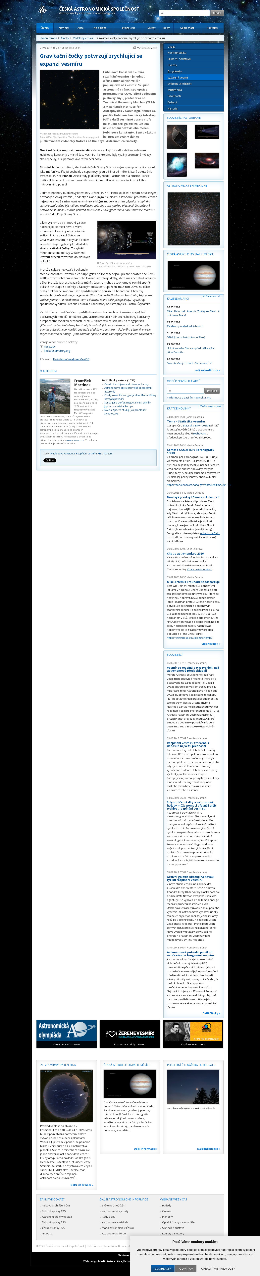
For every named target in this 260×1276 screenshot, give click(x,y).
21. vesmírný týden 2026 (58, 1065)
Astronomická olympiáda (57, 1216)
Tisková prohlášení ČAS (56, 1205)
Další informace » (82, 1185)
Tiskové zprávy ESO (54, 1222)
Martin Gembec (195, 445)
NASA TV (47, 1233)
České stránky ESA (53, 1228)
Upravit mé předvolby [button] (218, 1268)
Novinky (64, 28)
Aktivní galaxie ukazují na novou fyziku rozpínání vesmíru (190, 878)
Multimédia (175, 90)
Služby (151, 28)
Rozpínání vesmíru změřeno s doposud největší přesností (188, 744)
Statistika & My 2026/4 (196, 425)
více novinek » (211, 643)
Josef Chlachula (195, 417)
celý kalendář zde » (207, 370)
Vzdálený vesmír (83, 38)
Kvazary (108, 453)
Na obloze (100, 28)
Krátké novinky (179, 408)
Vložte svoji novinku (211, 406)
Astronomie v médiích (115, 1222)
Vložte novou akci (212, 296)
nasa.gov (50, 346)
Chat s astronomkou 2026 (185, 553)
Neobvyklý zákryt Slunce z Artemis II (193, 497)
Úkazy (171, 46)
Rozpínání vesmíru (86, 453)
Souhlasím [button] (163, 1268)
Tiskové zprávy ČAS (54, 1211)
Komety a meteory (173, 1233)
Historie (173, 108)
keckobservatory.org (57, 351)
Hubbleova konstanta (63, 453)
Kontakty (212, 28)
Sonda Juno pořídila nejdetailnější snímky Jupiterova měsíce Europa (127, 404)
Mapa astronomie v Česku (118, 1228)
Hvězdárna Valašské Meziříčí (71, 359)
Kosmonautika (177, 53)
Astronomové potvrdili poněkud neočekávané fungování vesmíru (190, 953)
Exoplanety (175, 71)
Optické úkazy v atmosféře (178, 1222)
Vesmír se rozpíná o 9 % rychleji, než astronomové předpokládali (193, 669)
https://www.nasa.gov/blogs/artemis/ (189, 637)
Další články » (211, 1013)
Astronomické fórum (114, 1233)
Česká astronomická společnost (64, 1246)
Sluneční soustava (179, 59)
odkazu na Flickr (210, 533)
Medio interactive (110, 1261)
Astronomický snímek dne (187, 185)
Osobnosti (174, 96)
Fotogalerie (128, 28)
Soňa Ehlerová (195, 549)
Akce (81, 28)
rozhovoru (199, 433)
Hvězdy (172, 65)
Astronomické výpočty (115, 1211)
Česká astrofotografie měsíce (190, 254)
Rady (166, 28)
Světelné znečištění (180, 84)
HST (100, 453)
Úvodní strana (48, 38)
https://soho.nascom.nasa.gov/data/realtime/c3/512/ (199, 485)
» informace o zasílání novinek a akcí (189, 397)
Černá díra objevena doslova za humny (126, 384)
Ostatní (172, 102)
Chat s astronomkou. (199, 569)
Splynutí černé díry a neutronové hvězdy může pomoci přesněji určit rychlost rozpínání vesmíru (191, 805)
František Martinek (70, 47)
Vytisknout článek (147, 48)
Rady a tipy (108, 1216)
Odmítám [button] (186, 1268)
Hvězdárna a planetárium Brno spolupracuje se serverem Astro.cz (127, 1246)
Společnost (187, 28)
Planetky (167, 1216)
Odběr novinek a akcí (183, 381)
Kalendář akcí (178, 298)
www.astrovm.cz (75, 439)
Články (45, 28)
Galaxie (167, 1211)
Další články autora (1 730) (118, 380)
